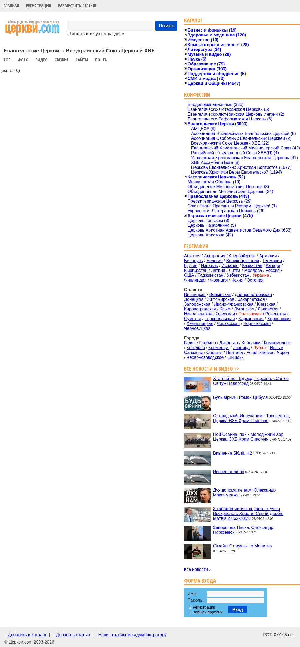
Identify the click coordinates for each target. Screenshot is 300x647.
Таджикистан (210, 275)
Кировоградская (200, 309)
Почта (101, 60)
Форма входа (200, 580)
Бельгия (214, 260)
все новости (196, 569)
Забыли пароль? (208, 612)
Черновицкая (197, 328)
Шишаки (235, 357)
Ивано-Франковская (234, 304)
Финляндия (195, 280)
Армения (268, 256)
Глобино (207, 343)
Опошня (214, 352)
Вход (237, 609)
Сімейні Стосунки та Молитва (242, 546)
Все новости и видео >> (211, 368)
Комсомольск (277, 343)
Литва (234, 270)
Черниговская (257, 323)
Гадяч (190, 343)
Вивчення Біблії (228, 471)
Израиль (209, 265)
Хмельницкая (200, 323)
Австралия (214, 256)
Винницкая (195, 294)
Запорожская (197, 304)
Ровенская (275, 314)
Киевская (266, 304)
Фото (23, 60)
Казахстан (252, 265)
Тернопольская (220, 318)
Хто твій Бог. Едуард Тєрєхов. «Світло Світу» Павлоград (251, 381)
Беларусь (193, 260)
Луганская (244, 309)
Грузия (190, 265)
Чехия (237, 280)
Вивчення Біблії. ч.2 (232, 453)
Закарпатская (251, 299)
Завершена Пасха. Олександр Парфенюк (243, 529)
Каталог (193, 20)
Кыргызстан (196, 270)
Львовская (268, 309)
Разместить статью (77, 6)
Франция (219, 280)
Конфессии (197, 94)
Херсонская (279, 318)
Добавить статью (73, 635)
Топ (7, 60)
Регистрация (38, 6)
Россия (273, 270)
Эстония (255, 280)
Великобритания (242, 260)
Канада (273, 265)
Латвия (218, 270)
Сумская (192, 318)
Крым (225, 309)
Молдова (253, 270)
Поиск (166, 25)
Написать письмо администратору (132, 635)
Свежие (62, 60)
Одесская (225, 314)
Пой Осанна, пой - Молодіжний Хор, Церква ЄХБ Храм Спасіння (249, 436)
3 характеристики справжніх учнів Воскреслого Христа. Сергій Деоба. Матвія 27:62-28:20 (248, 513)
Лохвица (241, 347)
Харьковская (251, 318)
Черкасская (228, 323)
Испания (230, 265)
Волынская (220, 294)
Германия (272, 260)
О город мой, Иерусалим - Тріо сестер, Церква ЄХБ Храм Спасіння (251, 418)
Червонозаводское (205, 357)
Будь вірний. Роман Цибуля (240, 397)
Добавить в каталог (27, 635)
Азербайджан (242, 256)
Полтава (234, 352)
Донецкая (193, 299)
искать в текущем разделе (95, 33)
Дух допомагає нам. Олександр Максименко (244, 492)
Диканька (229, 343)
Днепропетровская (253, 294)
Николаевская (198, 314)
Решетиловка (259, 352)
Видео (41, 60)
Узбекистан (238, 275)
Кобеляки (251, 343)
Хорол (283, 352)
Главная (11, 6)
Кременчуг (218, 347)
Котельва (196, 347)
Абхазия (192, 256)
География (196, 246)
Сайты (82, 60)
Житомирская (220, 299)
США (189, 275)
